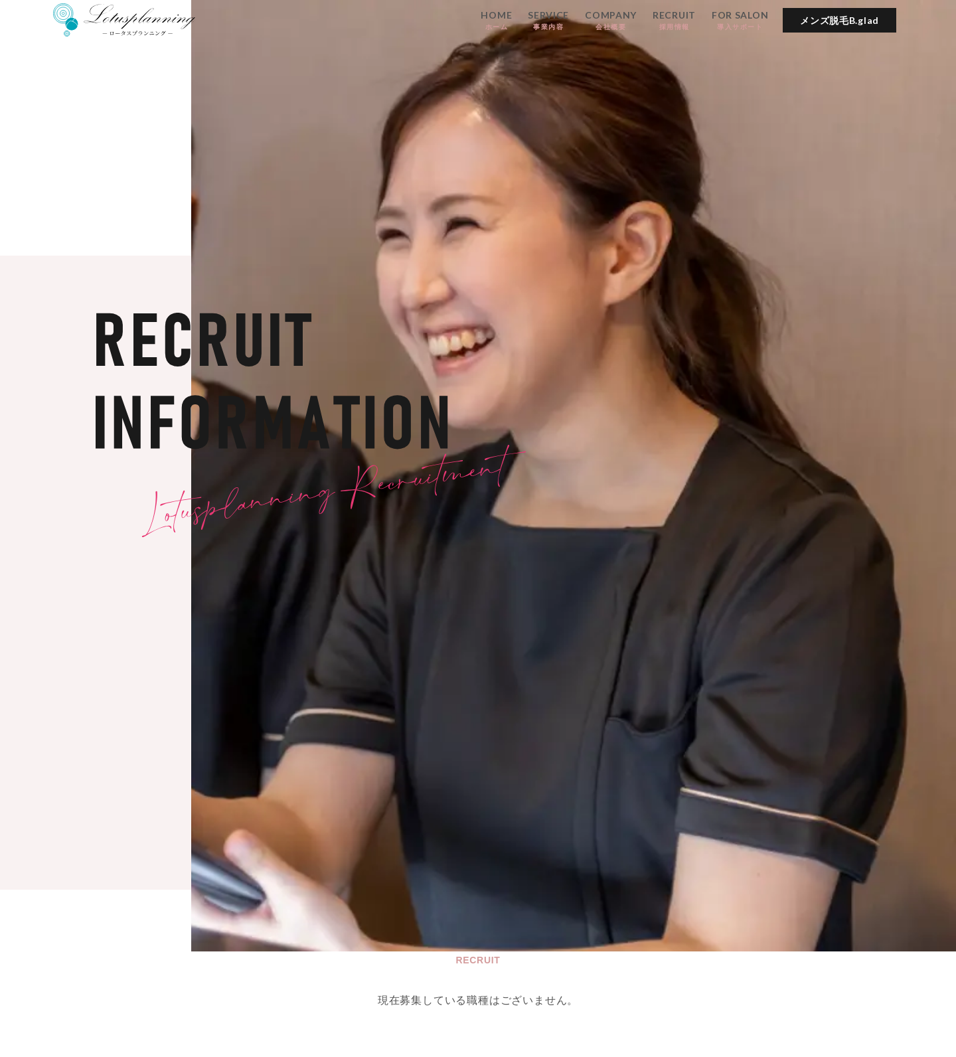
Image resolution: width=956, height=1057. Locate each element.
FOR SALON (740, 20)
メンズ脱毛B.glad (839, 20)
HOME (496, 20)
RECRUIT (674, 20)
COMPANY (611, 20)
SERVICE (548, 20)
